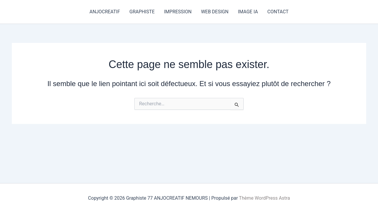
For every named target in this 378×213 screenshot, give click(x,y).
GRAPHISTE (141, 11)
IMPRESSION (177, 11)
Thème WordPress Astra (264, 198)
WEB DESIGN (215, 11)
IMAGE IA (248, 11)
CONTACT (278, 11)
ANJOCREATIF (104, 11)
